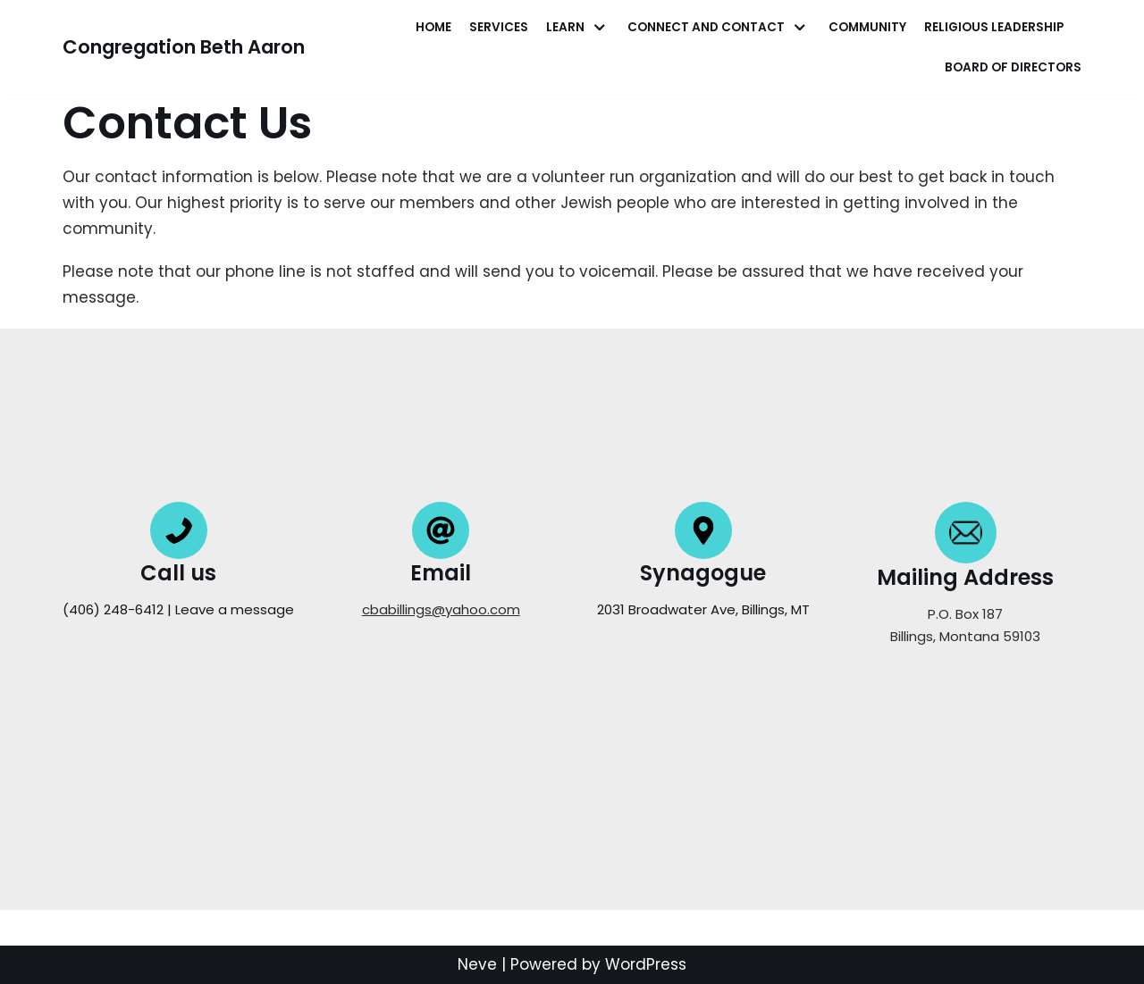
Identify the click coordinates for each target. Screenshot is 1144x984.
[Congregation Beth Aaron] (184, 47)
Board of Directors (1013, 67)
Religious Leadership (994, 27)
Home (433, 27)
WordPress (645, 964)
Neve (477, 964)
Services (498, 27)
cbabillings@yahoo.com (441, 609)
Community (867, 27)
